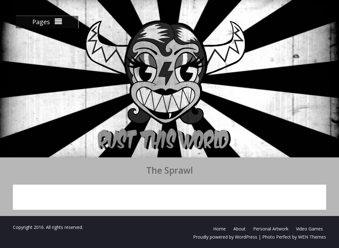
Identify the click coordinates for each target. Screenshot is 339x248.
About (239, 229)
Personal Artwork (270, 229)
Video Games (309, 229)
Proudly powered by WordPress (225, 237)
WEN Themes (312, 237)
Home (219, 229)
